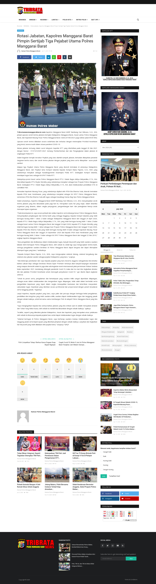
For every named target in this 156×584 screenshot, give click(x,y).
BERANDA (26, 26)
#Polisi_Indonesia (130, 345)
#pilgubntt (121, 332)
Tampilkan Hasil (114, 476)
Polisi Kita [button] (68, 20)
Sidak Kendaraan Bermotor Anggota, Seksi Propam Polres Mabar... (84, 486)
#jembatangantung (108, 336)
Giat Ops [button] (95, 20)
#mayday (116, 327)
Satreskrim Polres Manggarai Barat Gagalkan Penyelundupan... (125, 269)
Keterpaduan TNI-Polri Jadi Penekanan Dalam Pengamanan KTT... (55, 455)
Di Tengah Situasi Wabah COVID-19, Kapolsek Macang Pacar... (125, 403)
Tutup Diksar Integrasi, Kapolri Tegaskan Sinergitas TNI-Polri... (29, 454)
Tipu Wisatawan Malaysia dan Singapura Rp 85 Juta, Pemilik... (124, 257)
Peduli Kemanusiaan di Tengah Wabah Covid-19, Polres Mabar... (124, 428)
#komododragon (122, 341)
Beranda (22, 20)
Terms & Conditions (131, 579)
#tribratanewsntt (127, 327)
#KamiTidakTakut (122, 336)
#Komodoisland (107, 350)
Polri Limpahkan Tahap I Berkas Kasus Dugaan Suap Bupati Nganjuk (36, 343)
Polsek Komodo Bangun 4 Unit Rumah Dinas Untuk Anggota (28, 485)
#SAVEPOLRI (105, 345)
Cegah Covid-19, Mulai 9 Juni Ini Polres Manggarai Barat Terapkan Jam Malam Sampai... (76, 343)
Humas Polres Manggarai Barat (28, 51)
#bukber (130, 332)
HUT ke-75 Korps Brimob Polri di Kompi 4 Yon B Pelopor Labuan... (84, 455)
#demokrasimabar (108, 341)
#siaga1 (117, 350)
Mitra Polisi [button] (82, 20)
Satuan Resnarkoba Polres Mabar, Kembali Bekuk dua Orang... (82, 546)
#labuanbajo (106, 327)
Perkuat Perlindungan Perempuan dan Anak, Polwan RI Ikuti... (119, 185)
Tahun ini (132, 250)
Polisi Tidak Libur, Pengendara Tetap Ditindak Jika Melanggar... (125, 282)
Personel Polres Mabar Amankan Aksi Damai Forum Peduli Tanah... (83, 555)
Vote (103, 476)
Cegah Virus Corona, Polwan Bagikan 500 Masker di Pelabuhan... (125, 416)
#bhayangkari (117, 345)
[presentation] (131, 162)
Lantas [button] (55, 20)
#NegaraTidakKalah (108, 332)
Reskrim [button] (44, 20)
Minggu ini (107, 250)
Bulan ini (119, 250)
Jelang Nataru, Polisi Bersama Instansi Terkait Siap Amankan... (56, 486)
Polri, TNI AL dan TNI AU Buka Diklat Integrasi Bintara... (83, 565)
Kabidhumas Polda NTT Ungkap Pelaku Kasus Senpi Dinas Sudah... (125, 294)
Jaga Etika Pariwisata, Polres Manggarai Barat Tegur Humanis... (125, 306)
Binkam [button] (33, 20)
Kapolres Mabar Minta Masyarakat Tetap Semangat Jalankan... (125, 391)
